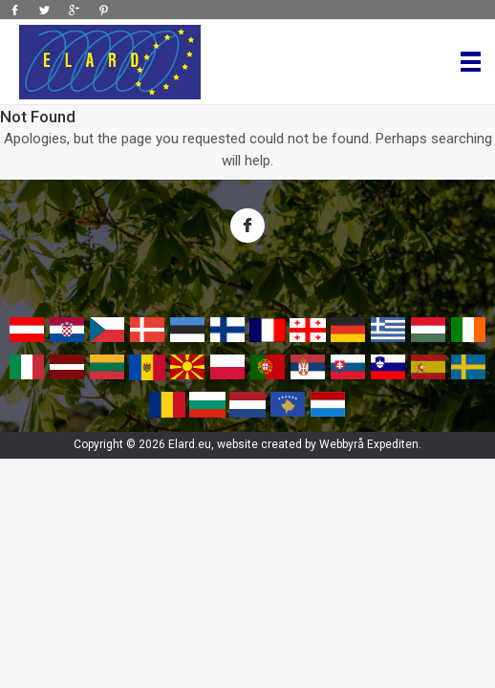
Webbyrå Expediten (369, 444)
